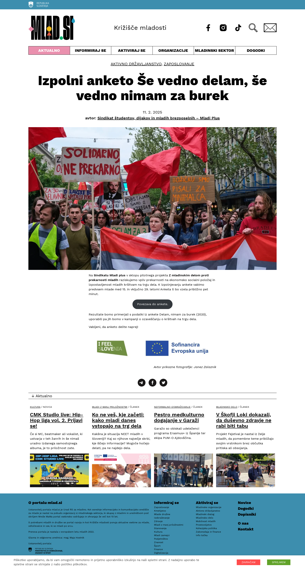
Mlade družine (162, 514)
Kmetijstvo (160, 510)
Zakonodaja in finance (208, 531)
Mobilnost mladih (206, 521)
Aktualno (49, 51)
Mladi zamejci (162, 535)
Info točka (202, 535)
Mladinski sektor (214, 51)
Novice (244, 502)
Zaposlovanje (179, 64)
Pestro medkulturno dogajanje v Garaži (179, 417)
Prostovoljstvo (204, 524)
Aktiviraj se (131, 51)
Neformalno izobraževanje (172, 407)
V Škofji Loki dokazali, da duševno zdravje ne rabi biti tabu (243, 420)
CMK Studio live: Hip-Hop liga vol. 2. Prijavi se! (56, 420)
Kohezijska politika (206, 528)
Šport (157, 545)
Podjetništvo (161, 538)
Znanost (158, 542)
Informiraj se (90, 51)
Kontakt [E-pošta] (245, 529)
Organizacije (173, 51)
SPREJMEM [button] (279, 562)
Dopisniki (247, 514)
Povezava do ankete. (152, 304)
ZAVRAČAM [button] (248, 562)
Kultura (35, 407)
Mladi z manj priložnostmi (109, 407)
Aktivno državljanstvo (136, 64)
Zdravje (158, 521)
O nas (243, 523)
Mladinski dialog (205, 514)
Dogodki (256, 50)
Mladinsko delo (226, 407)
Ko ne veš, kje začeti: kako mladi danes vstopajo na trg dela (118, 420)
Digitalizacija (161, 552)
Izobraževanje (162, 517)
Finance (158, 549)
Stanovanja (160, 528)
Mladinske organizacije (208, 507)
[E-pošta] (270, 27)
